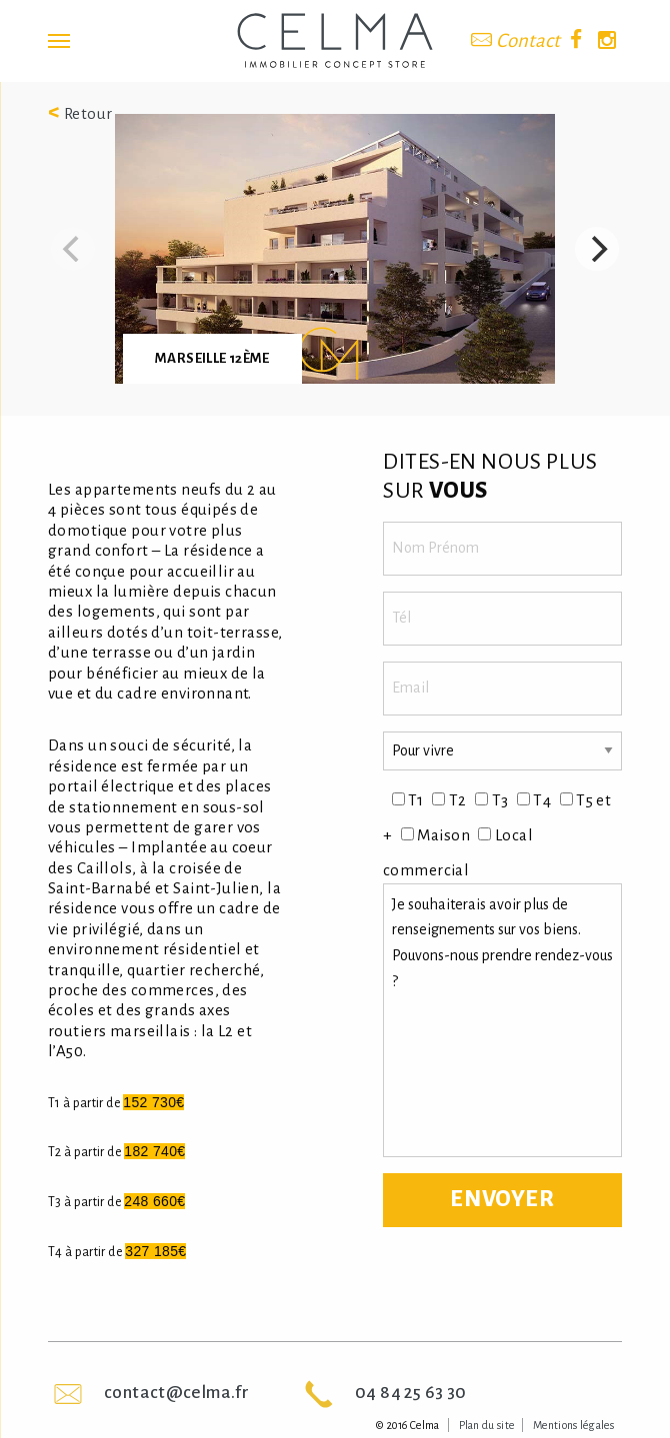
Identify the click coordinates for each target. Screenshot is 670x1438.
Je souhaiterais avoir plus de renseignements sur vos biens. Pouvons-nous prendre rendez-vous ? (502, 1020)
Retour (80, 113)
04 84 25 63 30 (410, 1392)
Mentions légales (573, 1425)
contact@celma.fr (176, 1392)
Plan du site (487, 1425)
